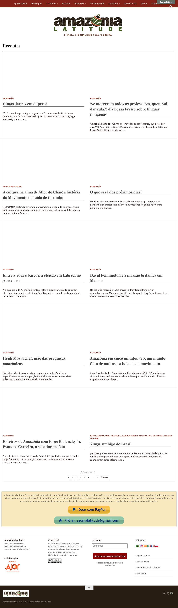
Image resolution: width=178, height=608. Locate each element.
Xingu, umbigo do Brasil (110, 443)
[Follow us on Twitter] (168, 594)
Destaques (36, 3)
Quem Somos (20, 3)
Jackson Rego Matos (12, 186)
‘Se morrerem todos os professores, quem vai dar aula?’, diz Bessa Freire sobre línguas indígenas (128, 109)
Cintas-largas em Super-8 (25, 103)
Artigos (66, 3)
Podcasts (79, 3)
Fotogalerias (97, 3)
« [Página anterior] (68, 477)
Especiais (51, 3)
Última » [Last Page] (104, 477)
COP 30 (144, 3)
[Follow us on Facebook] (171, 594)
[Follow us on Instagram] (164, 594)
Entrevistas (130, 3)
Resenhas (113, 3)
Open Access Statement (149, 568)
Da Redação (8, 98)
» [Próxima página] (97, 477)
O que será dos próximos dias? (116, 191)
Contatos (141, 574)
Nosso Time (143, 562)
